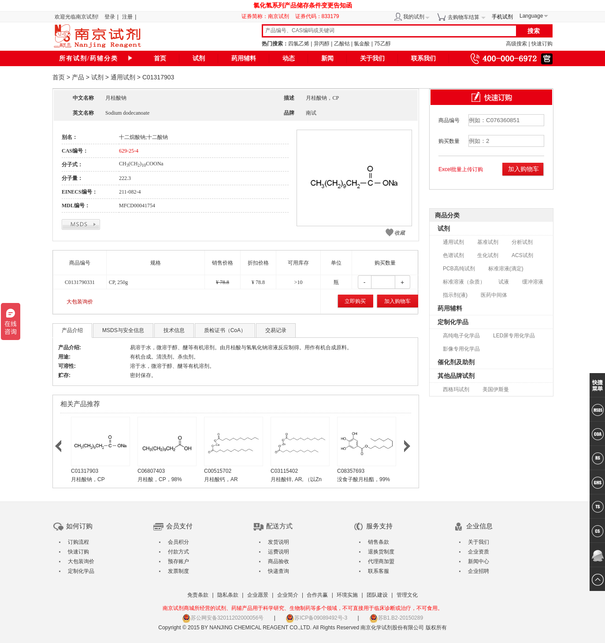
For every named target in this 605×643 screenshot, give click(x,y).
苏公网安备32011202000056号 (223, 618)
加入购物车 (397, 301)
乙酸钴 (342, 44)
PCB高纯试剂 (459, 268)
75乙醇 (382, 44)
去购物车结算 (463, 17)
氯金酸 (362, 44)
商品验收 (278, 561)
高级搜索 (516, 44)
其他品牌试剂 (456, 375)
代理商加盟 (381, 561)
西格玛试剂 (456, 389)
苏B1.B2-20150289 (396, 618)
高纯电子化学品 (461, 336)
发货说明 (278, 542)
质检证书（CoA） (225, 330)
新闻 (327, 58)
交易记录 (275, 330)
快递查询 (278, 571)
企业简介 (287, 595)
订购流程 (78, 542)
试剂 (199, 58)
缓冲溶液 (532, 282)
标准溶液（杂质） (464, 282)
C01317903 (84, 471)
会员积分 (178, 542)
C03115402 (284, 471)
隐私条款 (227, 595)
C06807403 (151, 471)
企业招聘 (478, 571)
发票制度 (178, 571)
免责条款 (197, 595)
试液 (503, 282)
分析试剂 (522, 242)
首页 (160, 58)
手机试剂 (502, 17)
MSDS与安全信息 (123, 330)
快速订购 (542, 44)
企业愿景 (257, 595)
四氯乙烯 (298, 44)
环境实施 (347, 595)
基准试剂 (487, 242)
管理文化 (407, 595)
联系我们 (423, 58)
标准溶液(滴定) (505, 268)
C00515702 (217, 471)
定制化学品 (453, 321)
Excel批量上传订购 (460, 169)
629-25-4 (128, 151)
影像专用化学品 (461, 349)
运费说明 (278, 552)
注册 (127, 17)
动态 (288, 58)
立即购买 (355, 301)
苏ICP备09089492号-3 (316, 618)
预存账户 (178, 561)
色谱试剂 (453, 255)
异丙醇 (322, 44)
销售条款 (378, 542)
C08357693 (350, 471)
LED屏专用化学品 (514, 336)
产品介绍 (72, 330)
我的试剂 (413, 17)
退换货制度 (381, 552)
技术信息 (174, 330)
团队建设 (377, 595)
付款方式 (178, 552)
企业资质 (478, 552)
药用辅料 (243, 58)
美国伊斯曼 (496, 389)
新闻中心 (478, 561)
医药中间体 (494, 295)
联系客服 (378, 571)
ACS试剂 (522, 255)
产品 (78, 77)
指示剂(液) (455, 295)
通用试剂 (123, 77)
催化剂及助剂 (456, 362)
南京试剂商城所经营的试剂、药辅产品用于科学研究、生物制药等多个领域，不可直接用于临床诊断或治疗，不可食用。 (303, 608)
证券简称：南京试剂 (267, 16)
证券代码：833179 (317, 16)
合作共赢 (317, 595)
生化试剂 (487, 255)
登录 (109, 17)
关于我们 (372, 58)
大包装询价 (80, 302)
